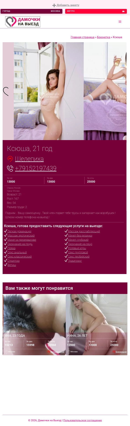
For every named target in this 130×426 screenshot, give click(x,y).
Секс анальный (17, 252)
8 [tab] (78, 134)
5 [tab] (62, 134)
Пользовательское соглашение (82, 420)
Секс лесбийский (79, 256)
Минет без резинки (80, 235)
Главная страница (82, 37)
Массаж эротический (21, 235)
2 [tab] (46, 134)
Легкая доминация (19, 231)
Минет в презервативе (22, 239)
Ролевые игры (77, 248)
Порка (11, 248)
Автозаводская (57, 352)
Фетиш (12, 265)
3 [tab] (51, 134)
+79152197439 (35, 168)
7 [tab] (72, 134)
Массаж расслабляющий (84, 231)
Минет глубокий (78, 239)
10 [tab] (88, 134)
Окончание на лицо (80, 244)
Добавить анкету (65, 5)
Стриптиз (14, 260)
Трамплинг (75, 260)
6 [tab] (67, 134)
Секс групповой (78, 252)
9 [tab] (83, 134)
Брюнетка (103, 37)
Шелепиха (29, 159)
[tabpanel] (8, 91)
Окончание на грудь (20, 244)
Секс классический (20, 256)
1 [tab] (41, 134)
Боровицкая (121, 352)
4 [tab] (57, 134)
